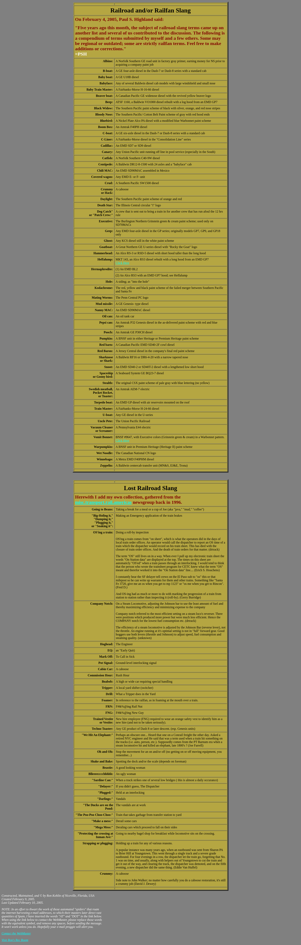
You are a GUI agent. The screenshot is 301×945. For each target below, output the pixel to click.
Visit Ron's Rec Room (15, 940)
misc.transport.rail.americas (103, 502)
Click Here (122, 263)
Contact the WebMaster (16, 933)
